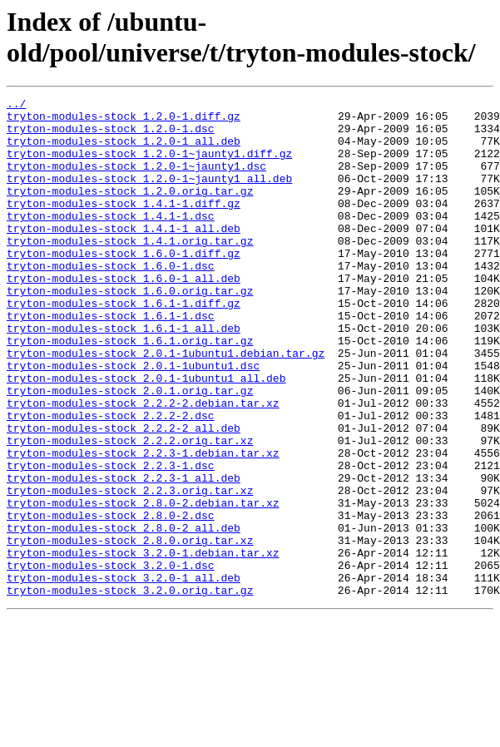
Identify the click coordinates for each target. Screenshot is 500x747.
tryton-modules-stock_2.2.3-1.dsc (111, 539)
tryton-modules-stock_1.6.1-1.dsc (111, 360)
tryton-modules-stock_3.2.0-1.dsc (111, 659)
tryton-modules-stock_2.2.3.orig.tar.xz (130, 569)
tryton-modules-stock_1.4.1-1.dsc (111, 240)
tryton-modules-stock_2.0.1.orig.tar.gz (130, 450)
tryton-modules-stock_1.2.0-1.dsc (111, 135)
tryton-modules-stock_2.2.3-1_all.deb (123, 554)
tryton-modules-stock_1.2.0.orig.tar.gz (130, 210)
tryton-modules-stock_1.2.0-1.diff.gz (123, 120)
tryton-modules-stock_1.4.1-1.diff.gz (123, 225)
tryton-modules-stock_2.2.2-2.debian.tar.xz (143, 465)
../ (16, 105)
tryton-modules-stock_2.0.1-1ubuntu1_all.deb (146, 435)
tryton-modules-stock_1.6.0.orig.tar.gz (130, 330)
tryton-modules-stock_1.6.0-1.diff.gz (123, 285)
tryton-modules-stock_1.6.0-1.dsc (111, 300)
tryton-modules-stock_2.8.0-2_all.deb (123, 614)
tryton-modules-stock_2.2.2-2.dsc (111, 479)
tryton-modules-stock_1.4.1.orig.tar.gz (130, 270)
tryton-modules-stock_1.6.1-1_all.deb (123, 375)
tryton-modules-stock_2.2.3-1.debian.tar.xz (143, 524)
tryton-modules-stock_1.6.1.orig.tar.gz (130, 390)
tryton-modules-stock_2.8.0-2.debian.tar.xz (143, 584)
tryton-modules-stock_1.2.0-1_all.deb (123, 150)
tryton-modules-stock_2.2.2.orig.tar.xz (130, 509)
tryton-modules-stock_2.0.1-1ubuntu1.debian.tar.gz (165, 405)
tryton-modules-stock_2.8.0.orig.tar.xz (130, 629)
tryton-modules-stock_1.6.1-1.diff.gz (123, 345)
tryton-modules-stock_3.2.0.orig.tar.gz (130, 689)
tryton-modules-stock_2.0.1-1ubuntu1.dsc (133, 420)
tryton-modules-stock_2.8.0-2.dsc (111, 599)
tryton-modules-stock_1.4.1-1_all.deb (123, 255)
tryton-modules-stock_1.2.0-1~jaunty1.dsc (136, 180)
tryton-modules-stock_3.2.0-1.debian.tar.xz (143, 644)
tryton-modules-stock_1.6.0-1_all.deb (123, 315)
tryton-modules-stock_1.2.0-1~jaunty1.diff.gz (149, 165)
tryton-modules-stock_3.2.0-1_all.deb (123, 674)
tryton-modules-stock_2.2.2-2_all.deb (123, 494)
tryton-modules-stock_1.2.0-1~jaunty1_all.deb (149, 195)
